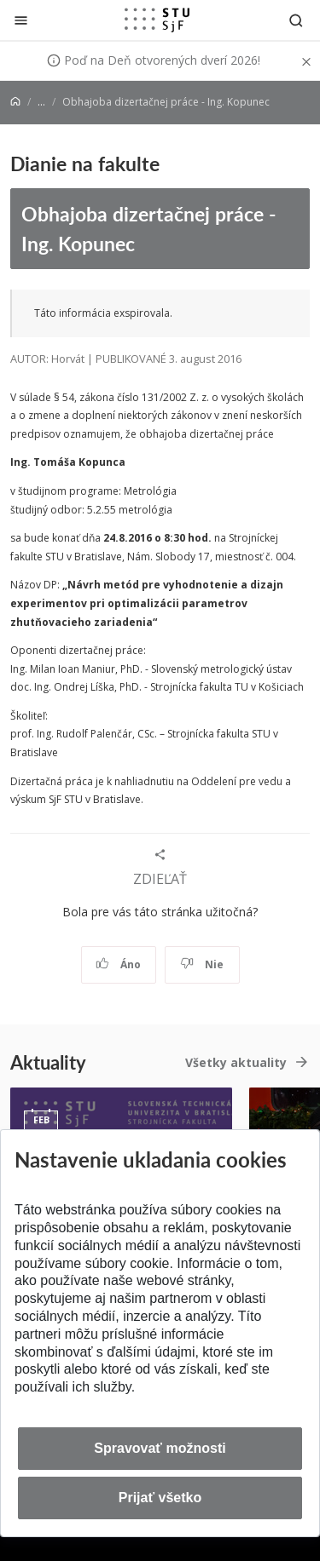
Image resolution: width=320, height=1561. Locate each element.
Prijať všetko (160, 1497)
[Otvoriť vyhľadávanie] (296, 20)
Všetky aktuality (236, 1062)
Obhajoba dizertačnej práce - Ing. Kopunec (148, 228)
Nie (202, 964)
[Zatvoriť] (21, 20)
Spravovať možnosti (159, 1448)
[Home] (15, 102)
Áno (118, 964)
